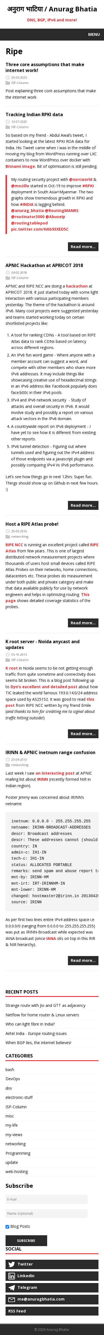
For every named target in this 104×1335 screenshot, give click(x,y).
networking (19, 536)
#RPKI (88, 185)
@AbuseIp (55, 216)
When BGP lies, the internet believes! (38, 1042)
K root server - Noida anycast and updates (43, 644)
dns (9, 1088)
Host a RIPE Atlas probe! (32, 524)
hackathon (77, 286)
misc (10, 1116)
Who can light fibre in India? (30, 1024)
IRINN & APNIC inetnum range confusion (50, 752)
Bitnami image (20, 166)
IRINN (42, 779)
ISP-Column (20, 83)
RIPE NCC (14, 544)
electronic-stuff (19, 1097)
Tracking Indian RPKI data (34, 114)
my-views (14, 1134)
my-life (12, 1125)
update (12, 1162)
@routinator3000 (27, 216)
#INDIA (27, 204)
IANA (51, 938)
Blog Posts (20, 1226)
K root (12, 668)
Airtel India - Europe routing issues (36, 1033)
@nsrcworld (80, 179)
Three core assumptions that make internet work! (45, 67)
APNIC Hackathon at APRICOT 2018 (44, 265)
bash (10, 1069)
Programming (18, 1153)
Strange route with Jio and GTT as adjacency (45, 1005)
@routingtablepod (29, 223)
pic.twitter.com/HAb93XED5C (40, 229)
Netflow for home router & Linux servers (42, 1014)
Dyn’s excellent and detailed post (44, 686)
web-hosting (17, 1171)
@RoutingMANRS (61, 210)
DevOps (13, 1078)
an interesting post (55, 773)
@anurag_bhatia (27, 210)
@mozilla (20, 185)
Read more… (83, 246)
